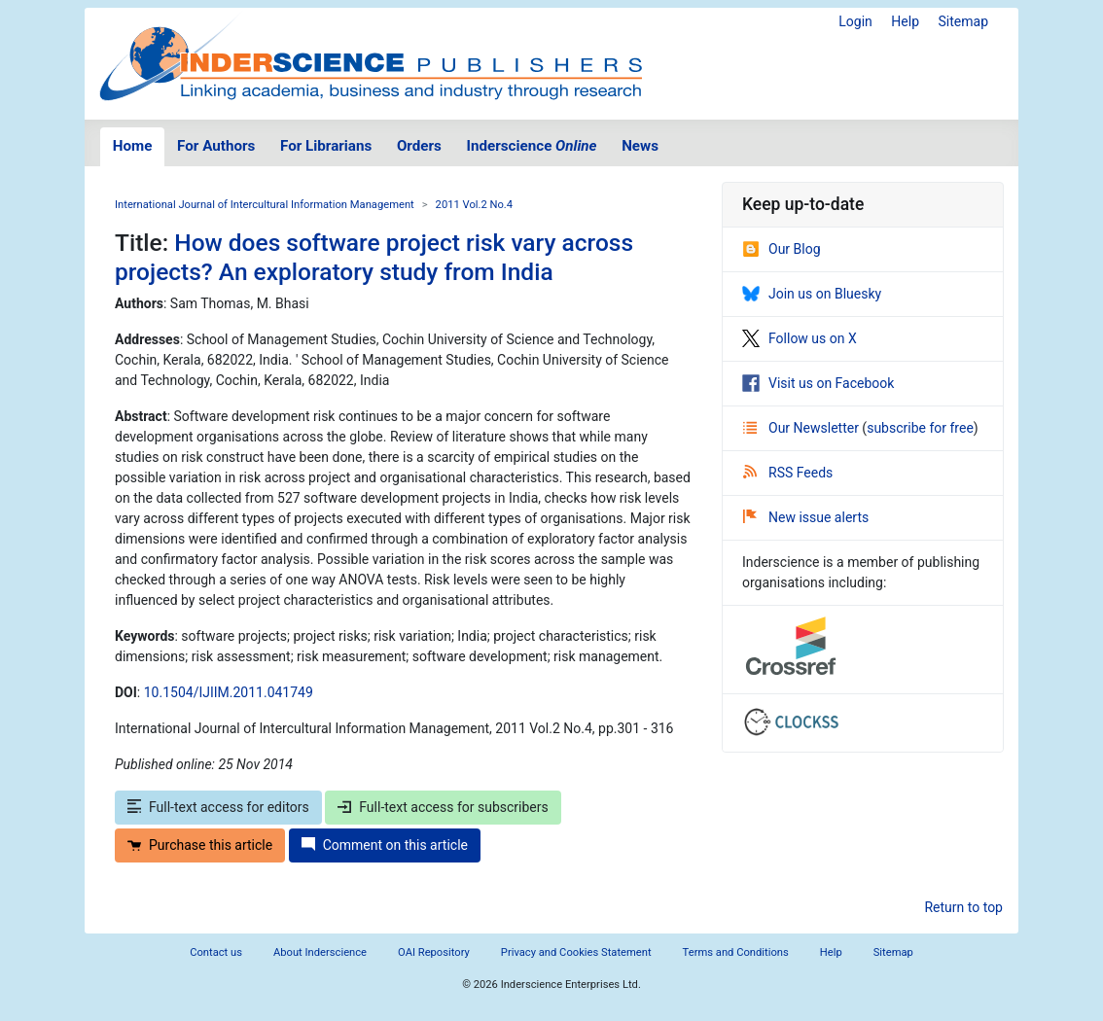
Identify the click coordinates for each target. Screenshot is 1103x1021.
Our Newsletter (802, 428)
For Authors (216, 146)
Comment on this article (385, 845)
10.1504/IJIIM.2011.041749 (228, 692)
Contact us (216, 952)
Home (133, 146)
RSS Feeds (788, 472)
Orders (419, 146)
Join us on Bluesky (811, 293)
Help (905, 21)
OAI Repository (434, 952)
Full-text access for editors (218, 807)
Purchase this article (199, 845)
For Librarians (326, 146)
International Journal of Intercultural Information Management (264, 204)
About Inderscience (320, 952)
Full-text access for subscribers (443, 807)
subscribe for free (920, 428)
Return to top (963, 907)
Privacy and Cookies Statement (576, 952)
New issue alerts (806, 517)
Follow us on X (799, 338)
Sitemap (963, 21)
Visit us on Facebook (818, 383)
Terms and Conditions (736, 952)
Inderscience (532, 146)
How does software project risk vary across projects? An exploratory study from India (374, 257)
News (640, 146)
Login (855, 21)
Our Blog (781, 249)
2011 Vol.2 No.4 (475, 204)
